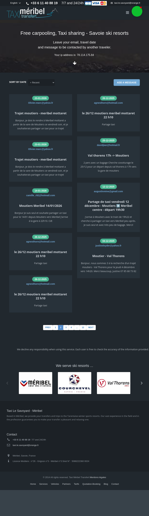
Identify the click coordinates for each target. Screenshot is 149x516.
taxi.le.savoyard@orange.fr (127, 3)
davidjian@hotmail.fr (108, 145)
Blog (106, 484)
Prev (48, 327)
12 (83, 327)
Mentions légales (98, 477)
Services (43, 484)
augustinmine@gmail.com (108, 191)
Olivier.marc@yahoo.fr (40, 103)
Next (91, 327)
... (77, 327)
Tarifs (76, 484)
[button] (137, 11)
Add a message (126, 82)
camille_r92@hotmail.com (40, 195)
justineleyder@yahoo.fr (108, 245)
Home (33, 484)
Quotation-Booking (91, 484)
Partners (66, 484)
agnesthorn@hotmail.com (40, 241)
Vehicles (55, 484)
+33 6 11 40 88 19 (44, 3)
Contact (115, 484)
